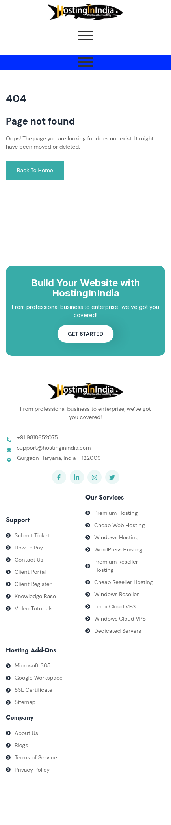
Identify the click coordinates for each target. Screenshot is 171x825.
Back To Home (35, 170)
